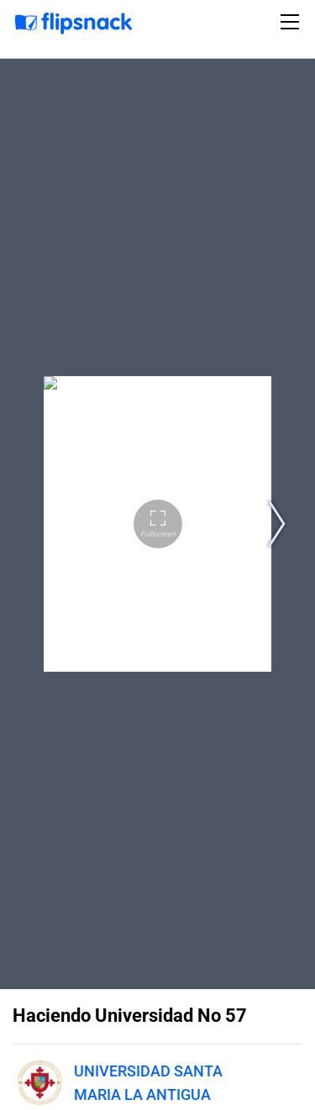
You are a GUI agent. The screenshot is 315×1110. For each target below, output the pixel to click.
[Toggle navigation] (292, 21)
